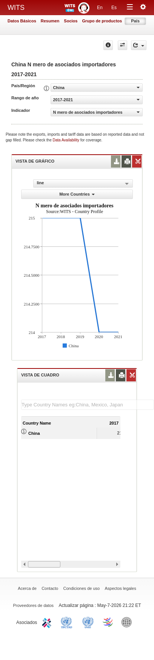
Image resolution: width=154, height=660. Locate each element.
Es (114, 7)
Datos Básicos (22, 21)
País (135, 21)
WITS (16, 7)
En (100, 7)
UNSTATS (87, 621)
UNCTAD (67, 621)
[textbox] (87, 405)
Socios (70, 21)
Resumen (50, 21)
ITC (47, 621)
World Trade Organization (108, 621)
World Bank (128, 621)
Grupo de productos (102, 21)
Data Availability (66, 140)
